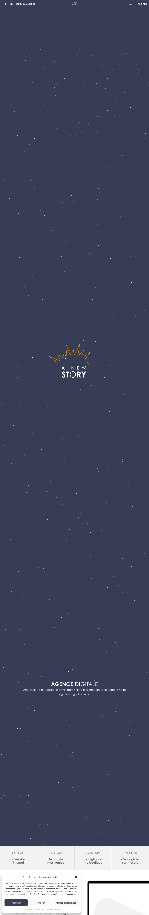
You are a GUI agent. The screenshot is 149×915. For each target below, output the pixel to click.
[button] (76, 877)
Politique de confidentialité (32, 909)
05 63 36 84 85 (27, 3)
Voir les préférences (65, 902)
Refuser (41, 902)
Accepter (16, 902)
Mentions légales (54, 909)
